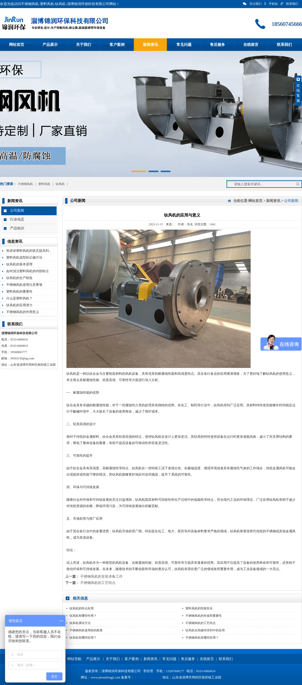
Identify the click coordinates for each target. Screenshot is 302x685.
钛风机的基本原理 (19, 264)
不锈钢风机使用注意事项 (24, 285)
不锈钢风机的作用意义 (22, 312)
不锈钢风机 (25, 184)
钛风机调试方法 (80, 623)
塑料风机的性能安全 (199, 608)
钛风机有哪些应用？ (83, 637)
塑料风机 (44, 184)
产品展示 (50, 45)
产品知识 (17, 228)
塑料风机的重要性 (19, 291)
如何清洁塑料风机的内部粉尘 (27, 271)
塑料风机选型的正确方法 (24, 257)
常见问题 (184, 45)
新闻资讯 (150, 45)
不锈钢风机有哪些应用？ (202, 637)
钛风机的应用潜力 (19, 305)
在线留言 (250, 45)
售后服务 (217, 45)
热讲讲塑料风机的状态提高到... (28, 251)
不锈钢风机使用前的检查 (86, 630)
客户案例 (117, 45)
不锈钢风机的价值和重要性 (203, 615)
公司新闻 (17, 210)
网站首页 (16, 45)
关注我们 (252, 4)
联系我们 (289, 4)
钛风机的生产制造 (19, 278)
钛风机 (60, 184)
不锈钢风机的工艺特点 (98, 583)
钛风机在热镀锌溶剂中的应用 (205, 630)
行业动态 (17, 219)
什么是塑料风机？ (19, 298)
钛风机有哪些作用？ (83, 615)
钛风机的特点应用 (81, 608)
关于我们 (83, 45)
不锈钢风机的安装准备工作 (101, 576)
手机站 (271, 4)
